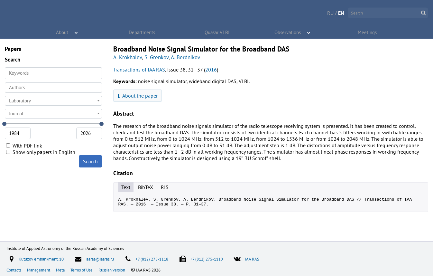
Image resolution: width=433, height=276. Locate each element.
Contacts (14, 270)
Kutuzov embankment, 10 (41, 259)
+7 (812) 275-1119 (206, 259)
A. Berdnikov (185, 57)
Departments (142, 32)
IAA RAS (252, 259)
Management (39, 270)
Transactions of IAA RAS (139, 69)
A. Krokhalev (127, 57)
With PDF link (24, 145)
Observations (288, 32)
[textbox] (53, 100)
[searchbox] (53, 87)
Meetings (368, 32)
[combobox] (53, 87)
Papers (13, 48)
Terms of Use (82, 270)
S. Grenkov (156, 57)
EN (341, 13)
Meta (61, 270)
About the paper (138, 95)
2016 (211, 69)
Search (90, 161)
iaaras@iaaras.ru (100, 259)
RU (330, 13)
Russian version (112, 270)
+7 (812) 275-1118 (151, 259)
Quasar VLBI (217, 32)
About (63, 32)
